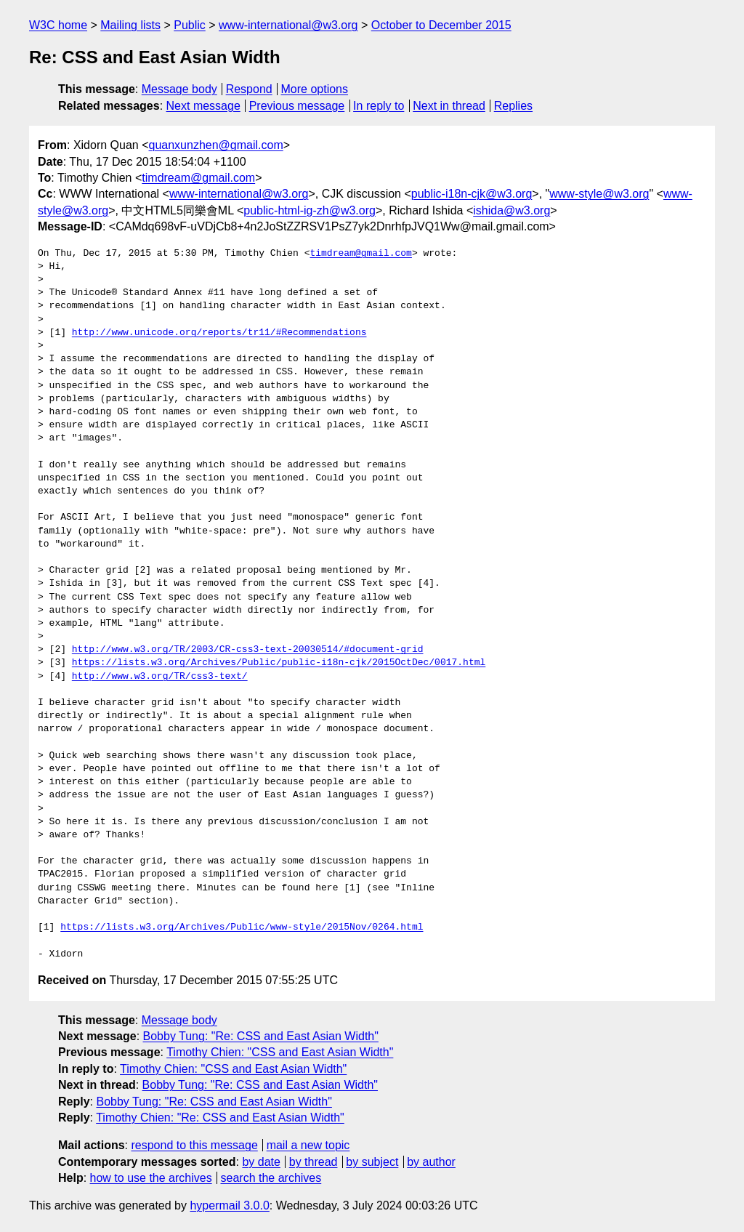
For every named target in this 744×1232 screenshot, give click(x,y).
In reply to (378, 106)
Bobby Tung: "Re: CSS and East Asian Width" (261, 1036)
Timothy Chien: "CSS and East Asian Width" (279, 1052)
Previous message (297, 106)
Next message (203, 106)
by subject (372, 1162)
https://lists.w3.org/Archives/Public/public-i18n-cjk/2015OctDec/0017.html (278, 662)
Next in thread (449, 106)
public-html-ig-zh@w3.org (309, 210)
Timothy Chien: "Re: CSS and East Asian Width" (220, 1117)
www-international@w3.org (288, 25)
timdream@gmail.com (198, 178)
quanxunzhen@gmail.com (216, 145)
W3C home (58, 25)
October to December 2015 (441, 25)
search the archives (271, 1178)
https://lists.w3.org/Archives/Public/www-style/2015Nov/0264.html (241, 927)
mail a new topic (308, 1145)
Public (190, 25)
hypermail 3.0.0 (229, 1205)
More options (315, 89)
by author (431, 1162)
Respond (249, 89)
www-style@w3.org (599, 194)
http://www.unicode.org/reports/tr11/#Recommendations (219, 332)
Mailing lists (130, 25)
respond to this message (194, 1145)
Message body (179, 89)
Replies (513, 106)
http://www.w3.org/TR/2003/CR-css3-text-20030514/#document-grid (248, 649)
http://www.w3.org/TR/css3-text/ (160, 676)
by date (261, 1162)
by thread (313, 1162)
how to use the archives (151, 1178)
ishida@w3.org (511, 210)
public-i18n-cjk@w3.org (472, 194)
